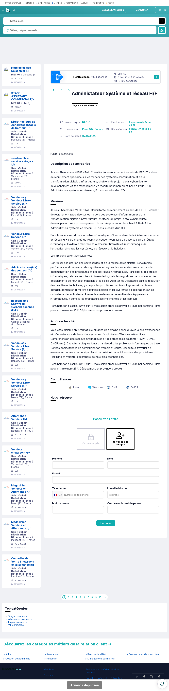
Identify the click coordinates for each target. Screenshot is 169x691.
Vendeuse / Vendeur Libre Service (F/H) (20, 346)
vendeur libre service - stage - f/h (22, 161)
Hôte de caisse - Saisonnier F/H (22, 69)
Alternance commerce (20, 619)
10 (100, 597)
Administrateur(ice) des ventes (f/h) (24, 269)
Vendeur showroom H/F (20, 451)
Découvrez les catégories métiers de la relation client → (57, 644)
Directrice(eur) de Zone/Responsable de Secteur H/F (23, 125)
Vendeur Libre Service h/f (20, 235)
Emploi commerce (18, 622)
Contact (48, 675)
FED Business (81, 76)
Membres (49, 669)
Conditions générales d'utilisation (104, 678)
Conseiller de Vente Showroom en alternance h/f (22, 561)
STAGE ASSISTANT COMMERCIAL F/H (22, 96)
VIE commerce (16, 624)
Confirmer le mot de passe (124, 503)
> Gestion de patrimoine (16, 658)
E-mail (56, 473)
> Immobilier (50, 658)
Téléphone (59, 488)
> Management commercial (100, 658)
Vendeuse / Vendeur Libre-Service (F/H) (21, 200)
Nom (110, 458)
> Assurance (51, 654)
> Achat (7, 654)
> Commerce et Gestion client (143, 654)
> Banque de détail (95, 654)
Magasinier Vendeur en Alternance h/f (21, 488)
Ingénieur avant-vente (85, 105)
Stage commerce (17, 616)
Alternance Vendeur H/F (19, 417)
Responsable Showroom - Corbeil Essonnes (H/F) (22, 305)
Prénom (57, 458)
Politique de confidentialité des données (103, 670)
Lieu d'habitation (117, 488)
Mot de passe (60, 503)
